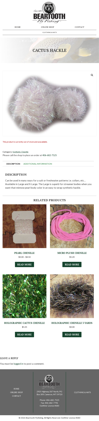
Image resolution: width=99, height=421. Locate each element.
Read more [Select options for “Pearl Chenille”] (24, 264)
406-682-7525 (49, 155)
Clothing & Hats (49, 32)
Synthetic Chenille (20, 152)
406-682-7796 (51, 403)
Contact (79, 27)
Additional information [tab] (37, 164)
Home (17, 27)
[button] (92, 75)
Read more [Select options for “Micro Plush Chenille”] (72, 264)
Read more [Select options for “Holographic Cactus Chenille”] (24, 334)
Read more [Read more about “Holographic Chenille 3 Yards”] (72, 334)
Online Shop (47, 27)
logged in (18, 364)
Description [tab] (13, 164)
